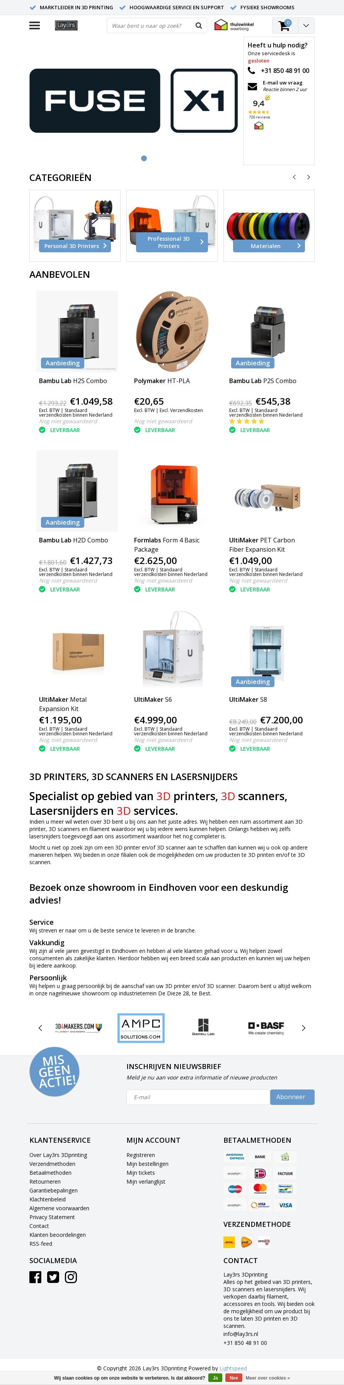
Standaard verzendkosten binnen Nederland (75, 412)
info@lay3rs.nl (240, 1334)
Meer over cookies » (268, 1378)
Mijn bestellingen (147, 1163)
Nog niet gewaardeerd (68, 421)
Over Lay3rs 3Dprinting (58, 1155)
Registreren (140, 1155)
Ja (215, 1378)
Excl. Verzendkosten (181, 410)
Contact (39, 1226)
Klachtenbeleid (47, 1199)
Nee (234, 1378)
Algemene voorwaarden (59, 1208)
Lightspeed (233, 1368)
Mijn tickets (140, 1172)
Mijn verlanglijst (145, 1181)
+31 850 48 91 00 (245, 1342)
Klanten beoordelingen (57, 1234)
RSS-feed (40, 1243)
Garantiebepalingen (53, 1190)
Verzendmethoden (52, 1163)
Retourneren (45, 1181)
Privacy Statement (52, 1217)
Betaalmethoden (50, 1172)
